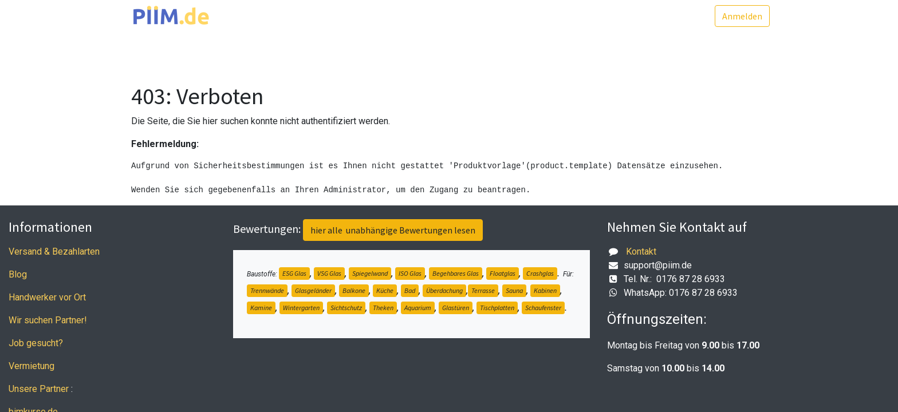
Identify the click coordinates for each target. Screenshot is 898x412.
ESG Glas (294, 273)
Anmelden (739, 16)
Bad (409, 290)
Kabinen (545, 290)
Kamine (261, 307)
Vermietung (31, 365)
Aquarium (417, 307)
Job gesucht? (36, 343)
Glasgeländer (313, 290)
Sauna (514, 290)
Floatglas (502, 273)
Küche (384, 290)
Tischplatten (497, 307)
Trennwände (267, 290)
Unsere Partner (39, 388)
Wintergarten (301, 307)
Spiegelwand (370, 273)
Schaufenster (543, 307)
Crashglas (540, 273)
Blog (18, 274)
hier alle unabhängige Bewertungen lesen (392, 230)
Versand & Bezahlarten (54, 251)
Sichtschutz (346, 307)
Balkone (353, 290)
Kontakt (641, 251)
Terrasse (483, 290)
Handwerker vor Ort (47, 297)
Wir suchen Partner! (48, 320)
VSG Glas (329, 273)
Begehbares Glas (455, 273)
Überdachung (444, 290)
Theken (383, 307)
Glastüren (455, 307)
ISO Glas (410, 273)
